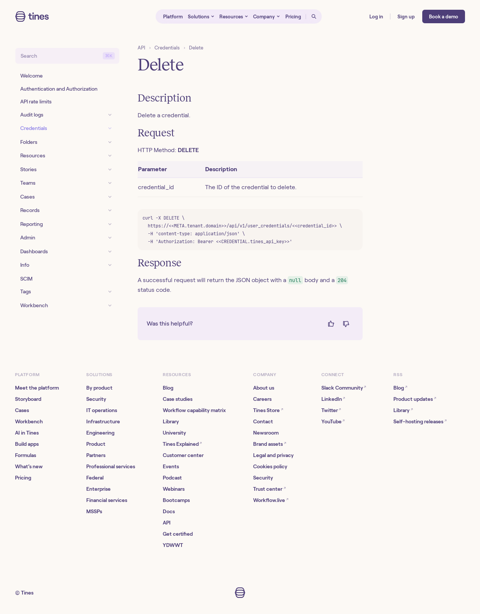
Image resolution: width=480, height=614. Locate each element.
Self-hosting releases (419, 421)
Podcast (172, 478)
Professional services (110, 466)
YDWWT (173, 545)
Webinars (173, 489)
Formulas (25, 455)
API (141, 48)
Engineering (100, 433)
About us (263, 388)
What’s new (29, 466)
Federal (95, 478)
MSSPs (94, 511)
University (174, 433)
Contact (263, 421)
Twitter (331, 410)
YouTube (333, 421)
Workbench (29, 421)
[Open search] (314, 16)
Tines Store (268, 410)
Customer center (183, 455)
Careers (262, 399)
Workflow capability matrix (194, 410)
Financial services (106, 500)
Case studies (177, 399)
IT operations (101, 410)
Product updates (414, 399)
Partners (95, 455)
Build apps (27, 444)
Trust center (269, 489)
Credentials (167, 48)
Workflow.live (270, 500)
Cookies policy (270, 466)
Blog (168, 388)
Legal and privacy (273, 455)
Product (95, 444)
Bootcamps (176, 500)
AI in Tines (27, 433)
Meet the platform (37, 388)
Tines (27, 593)
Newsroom (266, 433)
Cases (22, 410)
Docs (169, 511)
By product (99, 388)
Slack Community (343, 387)
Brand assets (269, 444)
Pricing (23, 478)
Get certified (178, 534)
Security (96, 399)
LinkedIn (333, 399)
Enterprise (98, 489)
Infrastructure (103, 421)
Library (171, 421)
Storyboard (28, 399)
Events (171, 466)
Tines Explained (182, 444)
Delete (196, 48)
